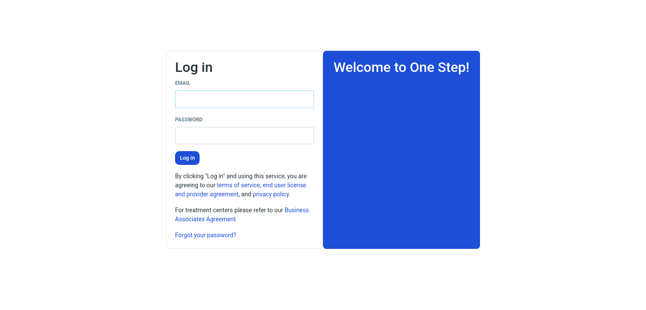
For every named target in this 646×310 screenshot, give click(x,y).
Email (182, 83)
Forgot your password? (205, 235)
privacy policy (271, 194)
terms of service (238, 185)
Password (189, 120)
